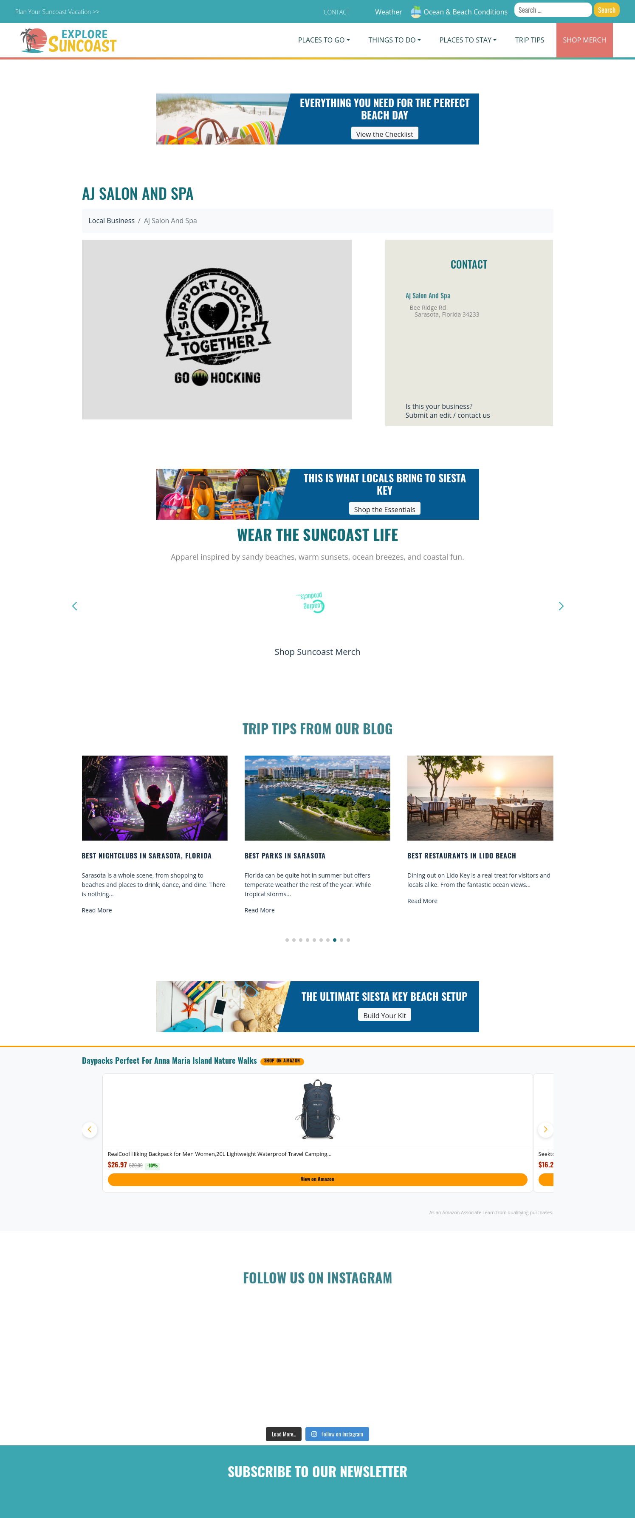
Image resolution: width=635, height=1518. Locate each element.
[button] (287, 940)
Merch (585, 40)
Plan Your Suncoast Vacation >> (57, 12)
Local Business (112, 220)
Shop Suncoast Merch (317, 651)
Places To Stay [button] (465, 40)
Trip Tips (530, 40)
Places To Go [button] (321, 40)
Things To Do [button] (392, 40)
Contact (337, 12)
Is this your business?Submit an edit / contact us (448, 411)
